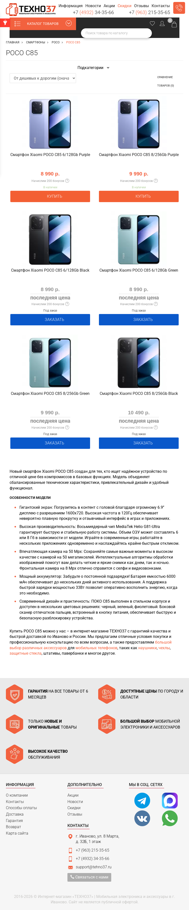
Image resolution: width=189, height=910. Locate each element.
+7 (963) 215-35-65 (92, 850)
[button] (70, 6)
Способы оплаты (21, 807)
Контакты (15, 801)
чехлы (164, 648)
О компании (17, 795)
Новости (75, 801)
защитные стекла (26, 653)
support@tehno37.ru (93, 867)
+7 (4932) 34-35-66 (92, 858)
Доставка (15, 814)
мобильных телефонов (96, 648)
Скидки (73, 807)
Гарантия (14, 820)
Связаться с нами (89, 877)
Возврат (13, 826)
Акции (73, 795)
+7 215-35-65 (149, 12)
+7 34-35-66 (93, 12)
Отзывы (74, 814)
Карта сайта (17, 833)
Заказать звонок (179, 8)
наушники (147, 648)
